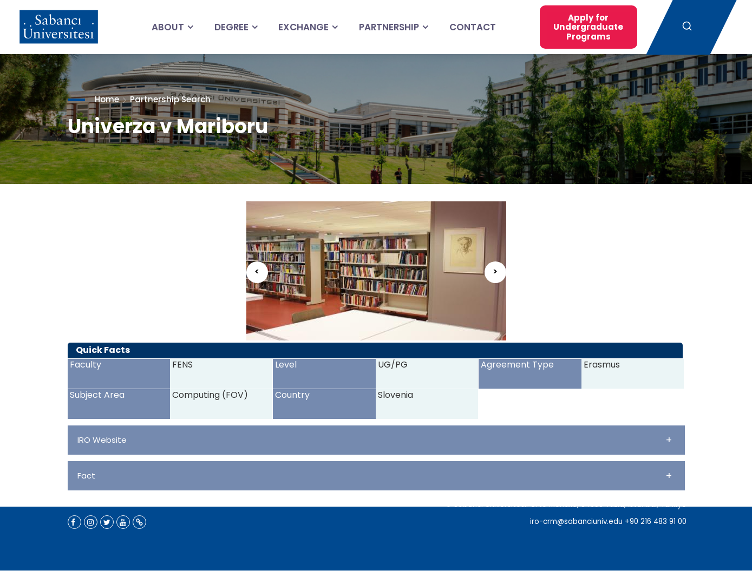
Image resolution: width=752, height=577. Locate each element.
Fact (374, 475)
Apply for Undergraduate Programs (575, 27)
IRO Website (374, 440)
